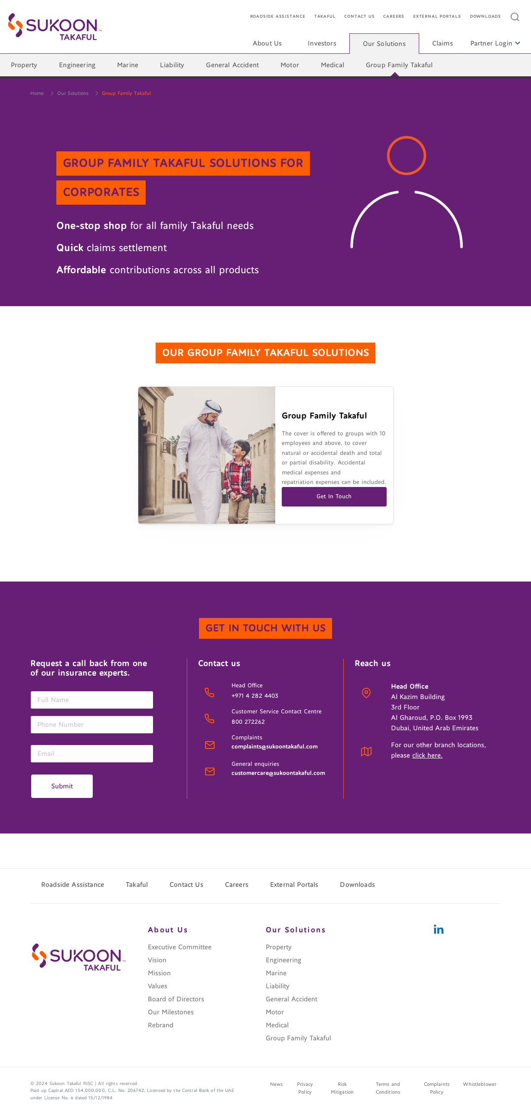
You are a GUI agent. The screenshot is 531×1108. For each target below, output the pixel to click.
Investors (322, 43)
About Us (267, 43)
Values (157, 986)
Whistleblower (479, 1084)
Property (24, 65)
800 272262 (248, 722)
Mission (159, 973)
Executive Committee (180, 947)
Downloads (485, 16)
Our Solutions (384, 44)
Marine (127, 65)
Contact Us (359, 16)
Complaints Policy (437, 1088)
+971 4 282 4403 (254, 696)
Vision (157, 960)
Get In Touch (334, 496)
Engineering (77, 65)
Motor (289, 65)
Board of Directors (176, 999)
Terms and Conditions (388, 1088)
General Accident (232, 65)
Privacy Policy (305, 1088)
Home (37, 93)
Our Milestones (171, 1012)
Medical (332, 65)
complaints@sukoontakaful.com (274, 747)
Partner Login (495, 43)
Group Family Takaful (399, 65)
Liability (172, 65)
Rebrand (160, 1025)
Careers (393, 16)
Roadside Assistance (278, 16)
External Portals (437, 16)
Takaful (325, 16)
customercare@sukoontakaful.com (278, 773)
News (276, 1084)
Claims (442, 43)
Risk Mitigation (342, 1088)
